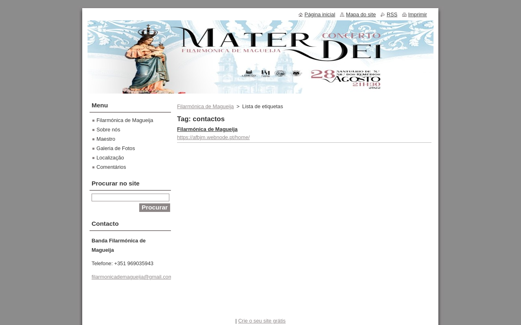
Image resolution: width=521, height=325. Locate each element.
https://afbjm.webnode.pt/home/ (213, 137)
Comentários (111, 167)
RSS (392, 14)
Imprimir (417, 14)
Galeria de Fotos (115, 148)
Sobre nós (108, 130)
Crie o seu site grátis (262, 321)
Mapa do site (361, 14)
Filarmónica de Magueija (205, 106)
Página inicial (319, 14)
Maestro (105, 139)
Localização (110, 158)
